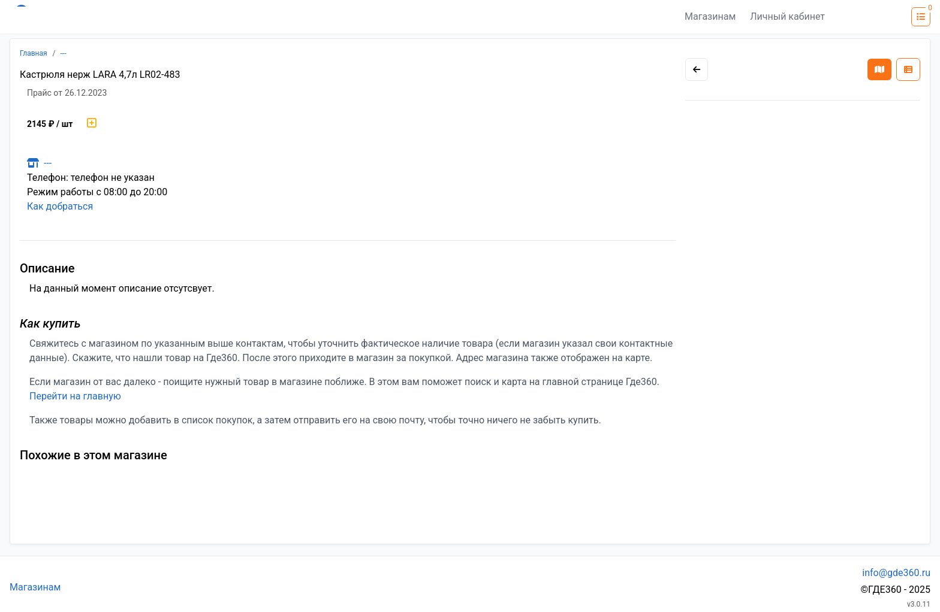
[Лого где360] (127, 17)
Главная (33, 53)
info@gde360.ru (896, 572)
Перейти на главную (75, 396)
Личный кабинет (787, 16)
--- (64, 53)
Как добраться (60, 206)
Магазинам (710, 16)
